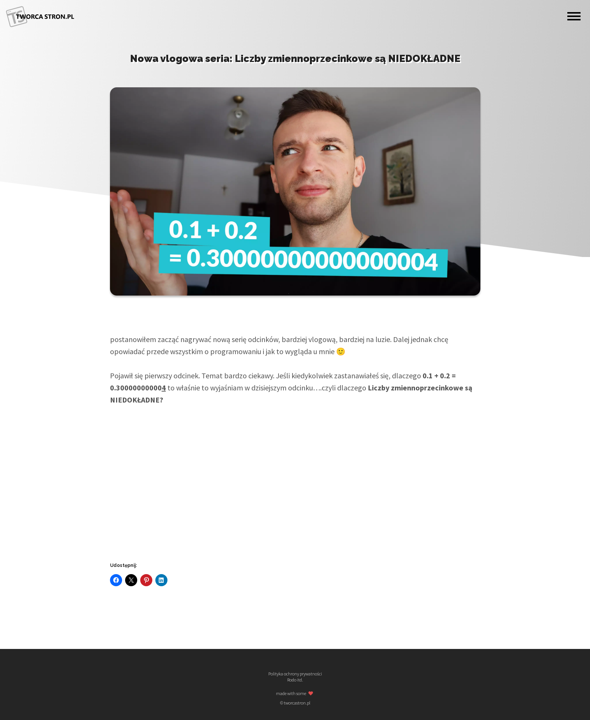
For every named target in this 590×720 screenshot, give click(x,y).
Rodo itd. (295, 680)
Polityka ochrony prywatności (295, 674)
